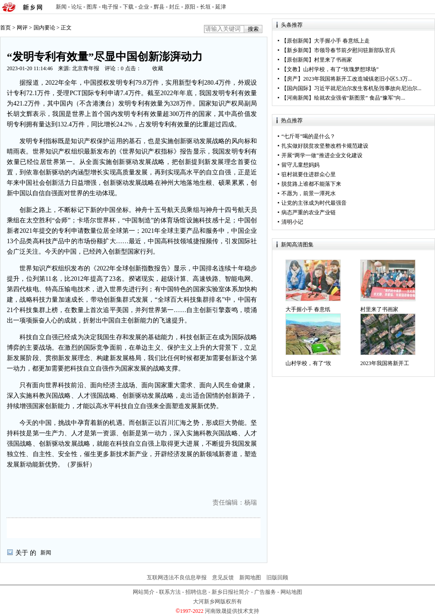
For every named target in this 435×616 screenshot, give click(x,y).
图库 (92, 7)
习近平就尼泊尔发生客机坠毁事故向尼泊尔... (367, 88)
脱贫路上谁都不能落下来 (311, 184)
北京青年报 (85, 68)
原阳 (189, 7)
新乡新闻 (298, 50)
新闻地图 (250, 577)
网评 (22, 27)
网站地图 (291, 592)
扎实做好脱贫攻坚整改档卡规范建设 (324, 146)
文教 (292, 69)
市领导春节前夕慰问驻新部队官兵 (355, 50)
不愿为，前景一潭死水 (308, 193)
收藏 (157, 68)
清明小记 (292, 222)
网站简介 (144, 592)
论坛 (76, 7)
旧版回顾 (277, 577)
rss (426, 7)
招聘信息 (196, 592)
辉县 (159, 7)
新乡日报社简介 (231, 592)
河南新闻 (298, 98)
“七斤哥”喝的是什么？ (308, 136)
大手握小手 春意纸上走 (342, 41)
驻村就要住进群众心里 (308, 174)
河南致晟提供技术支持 (232, 611)
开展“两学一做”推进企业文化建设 (321, 155)
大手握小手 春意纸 (307, 309)
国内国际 (298, 88)
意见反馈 (223, 577)
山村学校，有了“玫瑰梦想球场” (341, 69)
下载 (128, 7)
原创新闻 (298, 41)
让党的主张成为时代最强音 (314, 203)
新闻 (61, 7)
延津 (220, 7)
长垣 (205, 7)
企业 (143, 7)
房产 (292, 79)
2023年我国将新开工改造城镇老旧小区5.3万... (357, 79)
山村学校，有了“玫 (308, 363)
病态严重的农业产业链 (308, 212)
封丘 (174, 7)
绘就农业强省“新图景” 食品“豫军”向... (359, 98)
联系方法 (170, 592)
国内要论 (44, 27)
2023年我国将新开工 (384, 363)
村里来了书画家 (333, 60)
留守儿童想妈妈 (300, 165)
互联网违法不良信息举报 (177, 577)
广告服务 (265, 592)
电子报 (110, 7)
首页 (5, 27)
